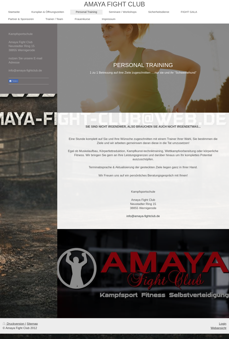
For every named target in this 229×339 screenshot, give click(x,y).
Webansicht (218, 328)
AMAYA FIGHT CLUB (114, 4)
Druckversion (14, 323)
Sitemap (32, 323)
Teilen (13, 81)
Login (222, 323)
